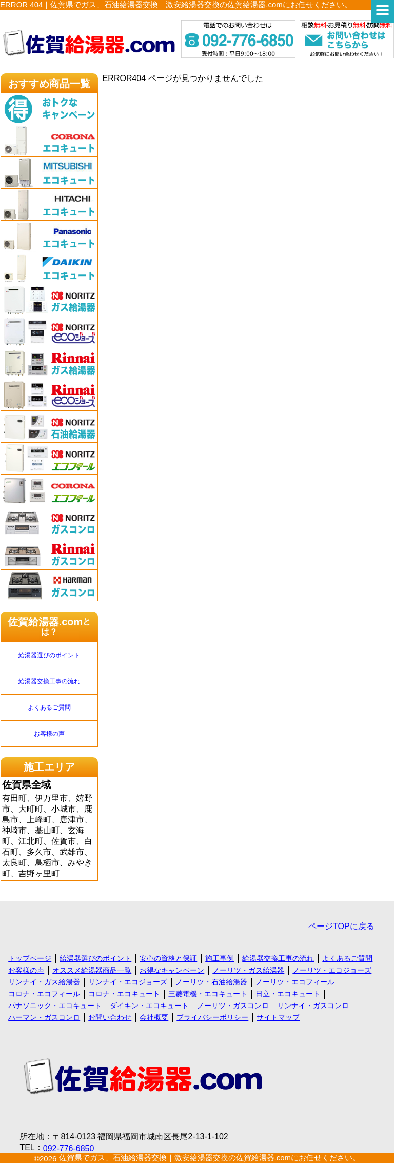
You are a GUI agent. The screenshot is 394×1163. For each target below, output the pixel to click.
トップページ (29, 958)
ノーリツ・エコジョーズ (331, 970)
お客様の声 (49, 734)
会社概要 (154, 1017)
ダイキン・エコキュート (149, 1005)
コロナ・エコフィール (44, 994)
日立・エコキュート (287, 994)
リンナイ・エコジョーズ (127, 982)
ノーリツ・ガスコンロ (233, 1005)
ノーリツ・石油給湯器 (211, 982)
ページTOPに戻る (341, 926)
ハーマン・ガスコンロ (44, 1017)
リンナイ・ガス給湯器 (44, 982)
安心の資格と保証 (168, 958)
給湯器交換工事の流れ (49, 681)
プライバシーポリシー (212, 1017)
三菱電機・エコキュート (207, 994)
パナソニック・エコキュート (55, 1005)
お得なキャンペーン (172, 970)
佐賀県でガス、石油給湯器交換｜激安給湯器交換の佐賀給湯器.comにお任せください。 (210, 1157)
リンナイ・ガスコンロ (313, 1005)
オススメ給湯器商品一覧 (91, 970)
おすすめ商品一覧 (49, 83)
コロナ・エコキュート (124, 994)
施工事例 (219, 958)
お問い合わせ (109, 1017)
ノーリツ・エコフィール (294, 982)
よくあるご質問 (49, 707)
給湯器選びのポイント (49, 655)
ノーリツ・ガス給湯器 (248, 970)
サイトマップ (278, 1017)
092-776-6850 (68, 1148)
